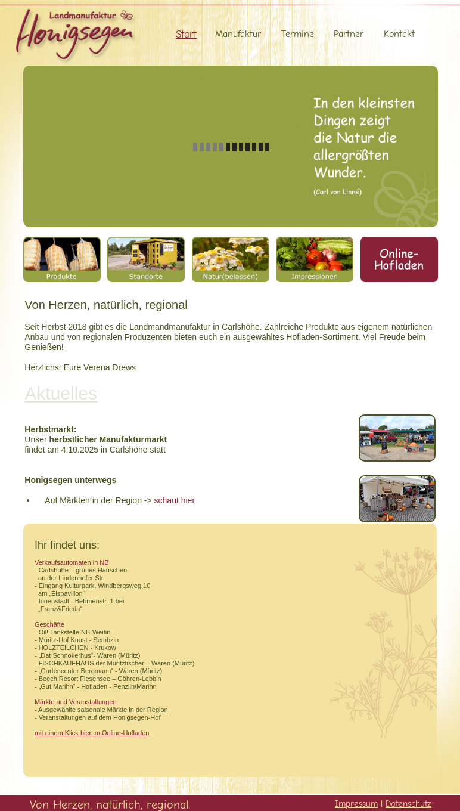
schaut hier (174, 500)
